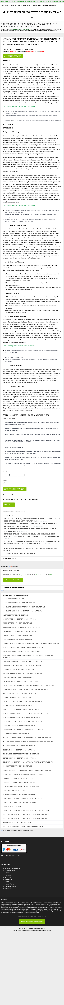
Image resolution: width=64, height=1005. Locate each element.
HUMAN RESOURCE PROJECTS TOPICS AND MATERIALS (21, 718)
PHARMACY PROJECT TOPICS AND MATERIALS (18, 778)
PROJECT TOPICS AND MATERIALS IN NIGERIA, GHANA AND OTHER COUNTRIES (32, 947)
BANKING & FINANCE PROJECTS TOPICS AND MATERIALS (21, 627)
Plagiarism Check (10, 903)
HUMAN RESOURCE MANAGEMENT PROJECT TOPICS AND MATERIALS (26, 713)
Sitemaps (8, 905)
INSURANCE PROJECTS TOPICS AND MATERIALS (19, 726)
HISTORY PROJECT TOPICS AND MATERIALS (17, 706)
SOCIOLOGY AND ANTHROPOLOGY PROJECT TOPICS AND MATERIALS (26, 814)
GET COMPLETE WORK (13, 56)
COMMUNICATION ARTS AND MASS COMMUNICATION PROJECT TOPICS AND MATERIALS (28, 656)
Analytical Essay (10, 887)
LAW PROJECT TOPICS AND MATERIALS (16, 734)
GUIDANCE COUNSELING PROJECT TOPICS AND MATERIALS (22, 701)
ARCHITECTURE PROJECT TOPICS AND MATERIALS (19, 619)
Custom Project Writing (12, 885)
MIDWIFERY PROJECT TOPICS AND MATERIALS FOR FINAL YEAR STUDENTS (28, 762)
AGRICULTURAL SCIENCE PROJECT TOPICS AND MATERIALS (23, 611)
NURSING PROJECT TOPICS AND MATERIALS (17, 766)
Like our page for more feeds (11, 872)
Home (10, 29)
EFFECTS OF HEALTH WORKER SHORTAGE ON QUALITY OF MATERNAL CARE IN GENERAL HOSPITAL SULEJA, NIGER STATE (33, 120)
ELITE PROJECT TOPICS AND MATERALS (10, 944)
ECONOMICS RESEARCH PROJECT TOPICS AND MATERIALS (22, 673)
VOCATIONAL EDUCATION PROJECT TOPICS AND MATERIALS (23, 826)
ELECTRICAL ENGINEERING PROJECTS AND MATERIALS (21, 681)
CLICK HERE (8, 504)
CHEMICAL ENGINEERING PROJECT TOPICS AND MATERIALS (23, 647)
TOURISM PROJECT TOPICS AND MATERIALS (17, 822)
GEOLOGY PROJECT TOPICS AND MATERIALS (18, 697)
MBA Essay (8, 896)
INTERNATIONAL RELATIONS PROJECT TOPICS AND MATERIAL (23, 730)
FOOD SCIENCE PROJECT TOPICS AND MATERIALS (19, 693)
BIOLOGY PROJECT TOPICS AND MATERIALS (17, 635)
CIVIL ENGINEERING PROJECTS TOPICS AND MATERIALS (21, 651)
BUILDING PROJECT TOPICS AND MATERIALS (17, 639)
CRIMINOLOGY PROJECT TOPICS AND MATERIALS (19, 669)
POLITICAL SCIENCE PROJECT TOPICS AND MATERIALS (21, 786)
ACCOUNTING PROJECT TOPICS (13, 599)
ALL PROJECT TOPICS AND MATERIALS (15, 615)
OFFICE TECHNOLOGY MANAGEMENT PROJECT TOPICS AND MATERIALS (27, 770)
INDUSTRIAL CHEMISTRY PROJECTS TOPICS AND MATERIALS (23, 722)
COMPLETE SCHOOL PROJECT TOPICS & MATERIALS (18, 49)
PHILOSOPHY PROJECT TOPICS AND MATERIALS (19, 782)
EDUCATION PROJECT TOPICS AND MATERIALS (23, 29)
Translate (13, 566)
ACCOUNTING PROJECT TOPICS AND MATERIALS (19, 603)
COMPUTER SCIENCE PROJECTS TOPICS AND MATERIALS (22, 665)
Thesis (7, 898)
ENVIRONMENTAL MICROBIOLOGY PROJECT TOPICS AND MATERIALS (25, 689)
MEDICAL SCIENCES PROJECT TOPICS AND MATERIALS (21, 754)
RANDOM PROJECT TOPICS (12, 806)
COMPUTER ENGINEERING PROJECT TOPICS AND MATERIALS (23, 661)
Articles (7, 890)
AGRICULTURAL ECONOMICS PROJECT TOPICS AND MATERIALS (24, 607)
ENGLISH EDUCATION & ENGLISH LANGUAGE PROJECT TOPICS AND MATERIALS (29, 685)
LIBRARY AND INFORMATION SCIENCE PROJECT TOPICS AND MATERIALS (27, 738)
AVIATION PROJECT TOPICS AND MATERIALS (17, 623)
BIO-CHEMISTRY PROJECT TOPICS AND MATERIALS (19, 631)
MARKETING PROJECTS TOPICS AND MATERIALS (19, 746)
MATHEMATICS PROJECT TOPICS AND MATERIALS (19, 750)
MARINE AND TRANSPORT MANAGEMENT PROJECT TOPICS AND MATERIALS (28, 742)
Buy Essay (8, 894)
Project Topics (9, 901)
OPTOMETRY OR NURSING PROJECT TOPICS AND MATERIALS (23, 774)
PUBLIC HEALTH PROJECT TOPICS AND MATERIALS (19, 802)
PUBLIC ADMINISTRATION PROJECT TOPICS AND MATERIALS (23, 798)
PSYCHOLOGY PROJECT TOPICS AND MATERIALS (19, 794)
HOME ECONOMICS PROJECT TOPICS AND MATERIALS (21, 710)
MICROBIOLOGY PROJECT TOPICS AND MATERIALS (19, 758)
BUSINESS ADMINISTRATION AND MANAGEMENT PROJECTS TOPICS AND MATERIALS (31, 643)
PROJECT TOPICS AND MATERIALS (14, 790)
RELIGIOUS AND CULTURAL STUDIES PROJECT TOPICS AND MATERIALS (26, 810)
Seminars (8, 892)
